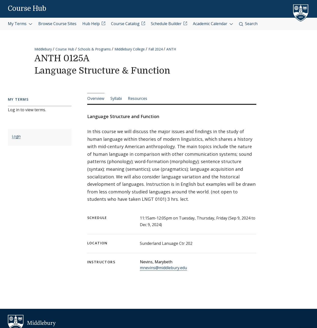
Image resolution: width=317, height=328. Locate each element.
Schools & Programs (94, 49)
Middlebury (43, 49)
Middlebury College (130, 49)
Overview (95, 98)
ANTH (171, 49)
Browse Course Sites (57, 23)
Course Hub (27, 9)
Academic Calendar (213, 23)
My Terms (20, 23)
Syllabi (116, 98)
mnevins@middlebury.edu (163, 267)
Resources (137, 98)
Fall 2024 (155, 49)
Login (16, 136)
